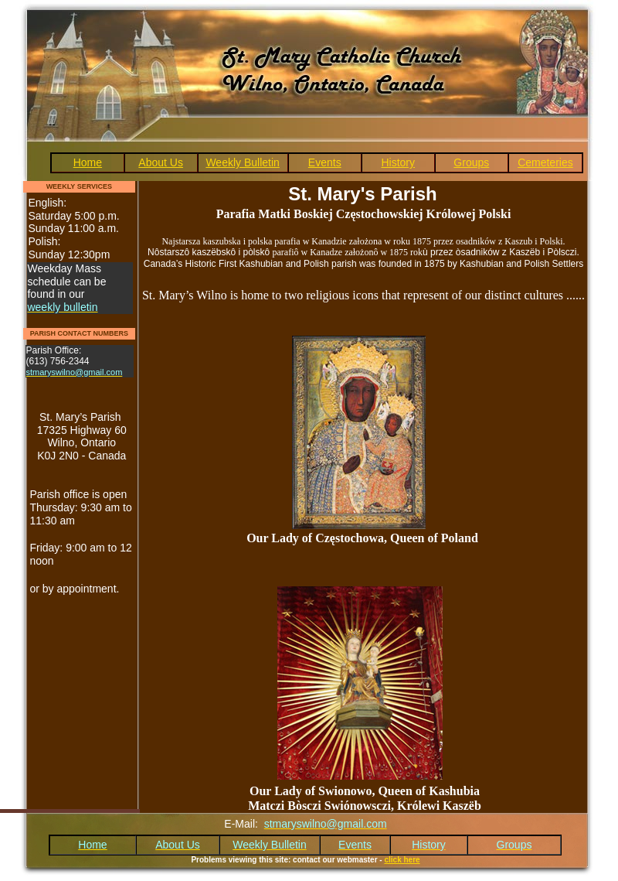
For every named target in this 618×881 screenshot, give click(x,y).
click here (401, 859)
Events (324, 162)
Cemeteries (545, 162)
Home (87, 162)
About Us (160, 162)
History (398, 162)
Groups (471, 162)
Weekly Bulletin (242, 162)
